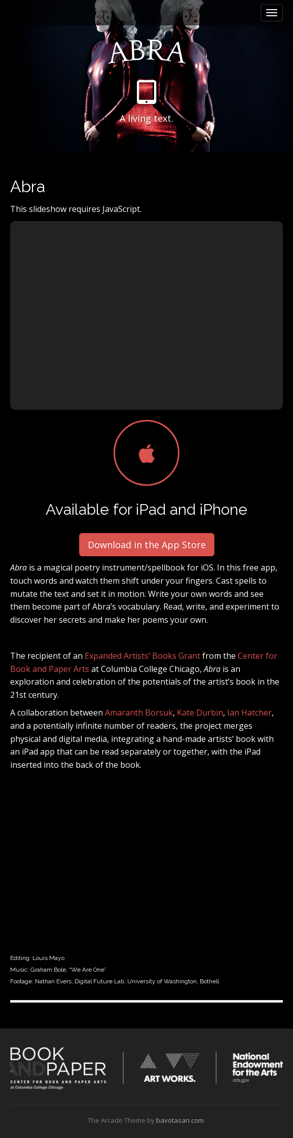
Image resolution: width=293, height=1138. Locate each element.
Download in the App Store (147, 545)
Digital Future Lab (99, 981)
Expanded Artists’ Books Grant (143, 655)
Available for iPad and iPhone (146, 509)
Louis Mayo (48, 958)
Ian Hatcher (249, 712)
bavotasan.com (180, 1120)
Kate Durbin (200, 712)
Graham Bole (48, 969)
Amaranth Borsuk (139, 712)
